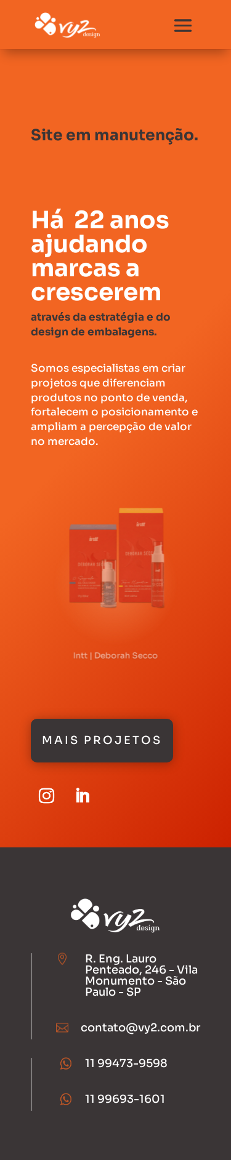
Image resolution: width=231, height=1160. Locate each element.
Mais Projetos (102, 740)
